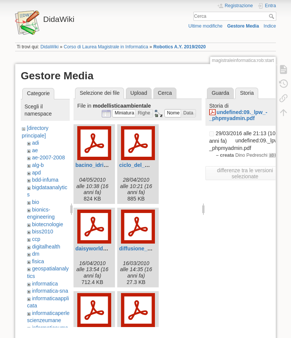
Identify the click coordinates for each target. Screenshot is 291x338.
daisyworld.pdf (94, 248)
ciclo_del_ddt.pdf (140, 165)
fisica (38, 261)
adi (35, 143)
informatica (45, 284)
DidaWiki (49, 46)
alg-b (38, 165)
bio (35, 202)
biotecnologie (47, 224)
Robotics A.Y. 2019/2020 (179, 46)
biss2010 (42, 231)
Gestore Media (243, 26)
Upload (138, 93)
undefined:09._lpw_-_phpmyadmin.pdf (238, 115)
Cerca (272, 16)
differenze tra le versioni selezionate (245, 173)
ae (35, 150)
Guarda (220, 93)
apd (36, 173)
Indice (269, 26)
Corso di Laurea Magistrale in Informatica (106, 46)
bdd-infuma (45, 180)
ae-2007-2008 (48, 157)
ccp (36, 239)
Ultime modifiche (205, 26)
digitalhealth (46, 247)
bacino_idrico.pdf (97, 165)
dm (35, 254)
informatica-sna (50, 291)
